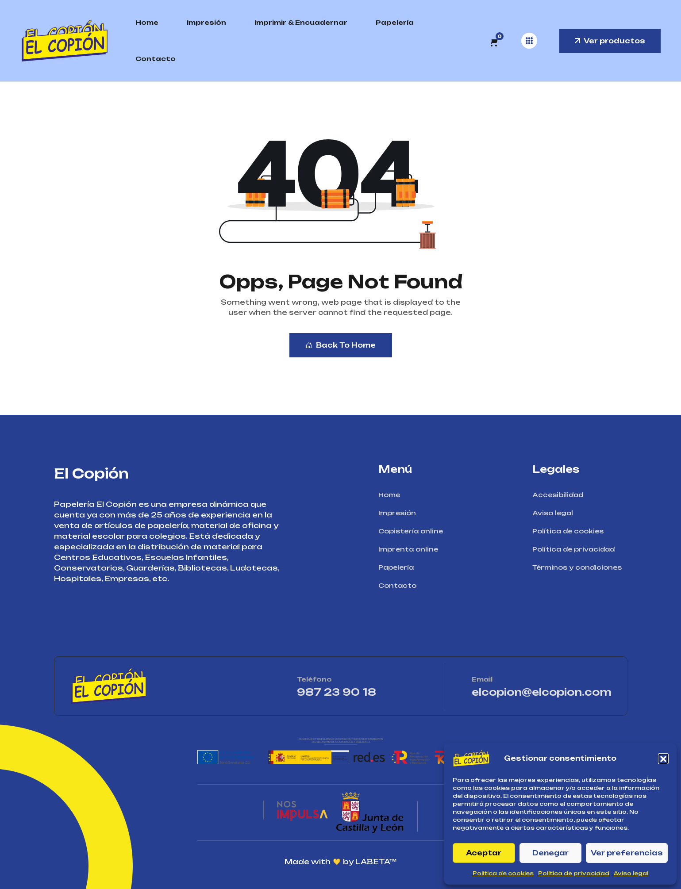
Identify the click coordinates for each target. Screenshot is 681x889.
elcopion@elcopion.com (542, 692)
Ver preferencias (627, 853)
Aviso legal (631, 873)
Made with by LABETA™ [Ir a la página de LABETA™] (340, 861)
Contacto (155, 58)
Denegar (550, 853)
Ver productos (610, 41)
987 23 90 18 (362, 692)
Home (146, 22)
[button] (663, 758)
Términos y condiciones (579, 567)
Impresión (206, 22)
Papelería (395, 22)
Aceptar (483, 853)
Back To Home (341, 345)
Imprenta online (411, 549)
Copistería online (413, 531)
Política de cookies (503, 873)
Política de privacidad (573, 873)
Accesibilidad (560, 494)
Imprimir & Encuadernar (300, 22)
